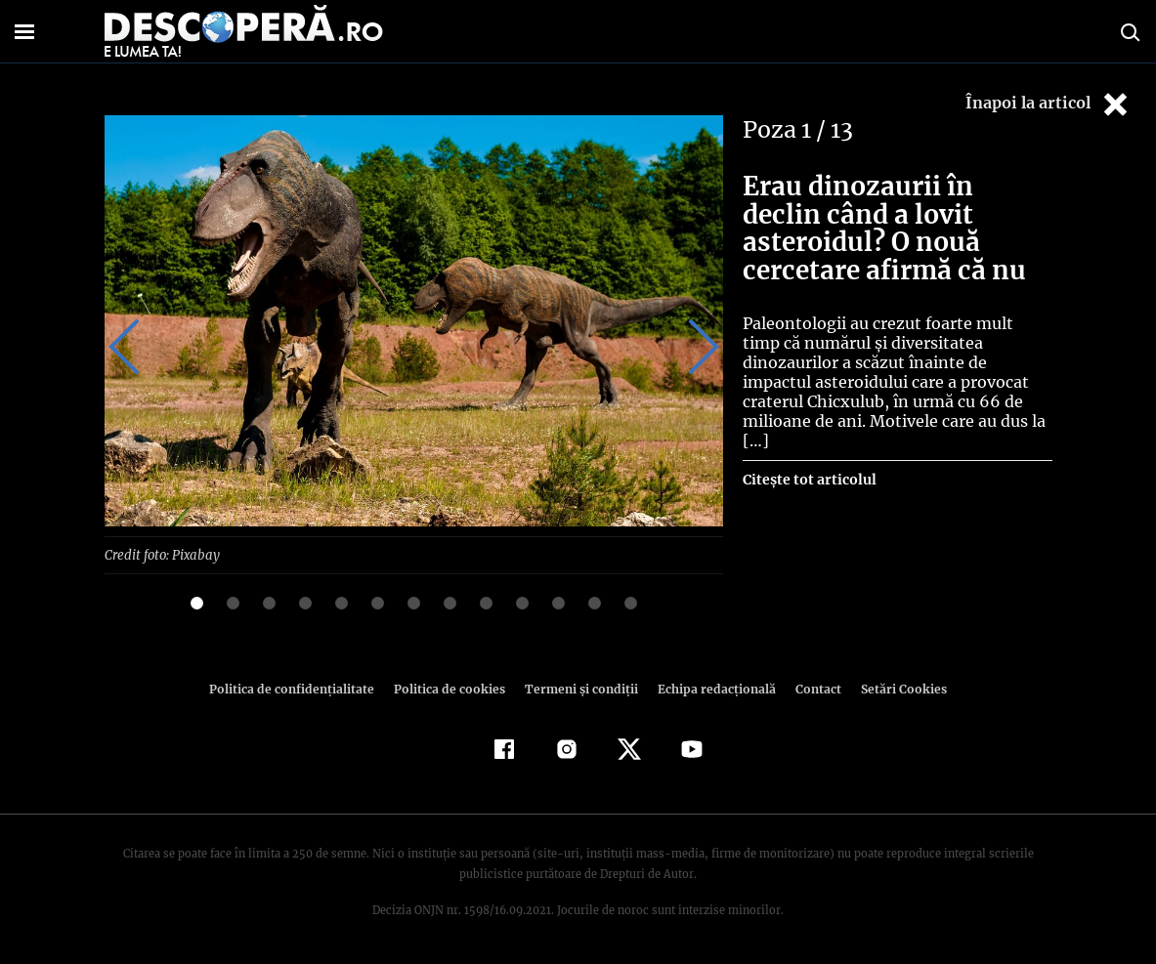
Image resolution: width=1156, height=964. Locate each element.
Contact (811, 688)
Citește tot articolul (809, 460)
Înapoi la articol (1048, 104)
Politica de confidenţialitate (301, 688)
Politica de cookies (452, 688)
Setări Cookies (894, 688)
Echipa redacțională (711, 688)
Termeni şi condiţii (579, 688)
